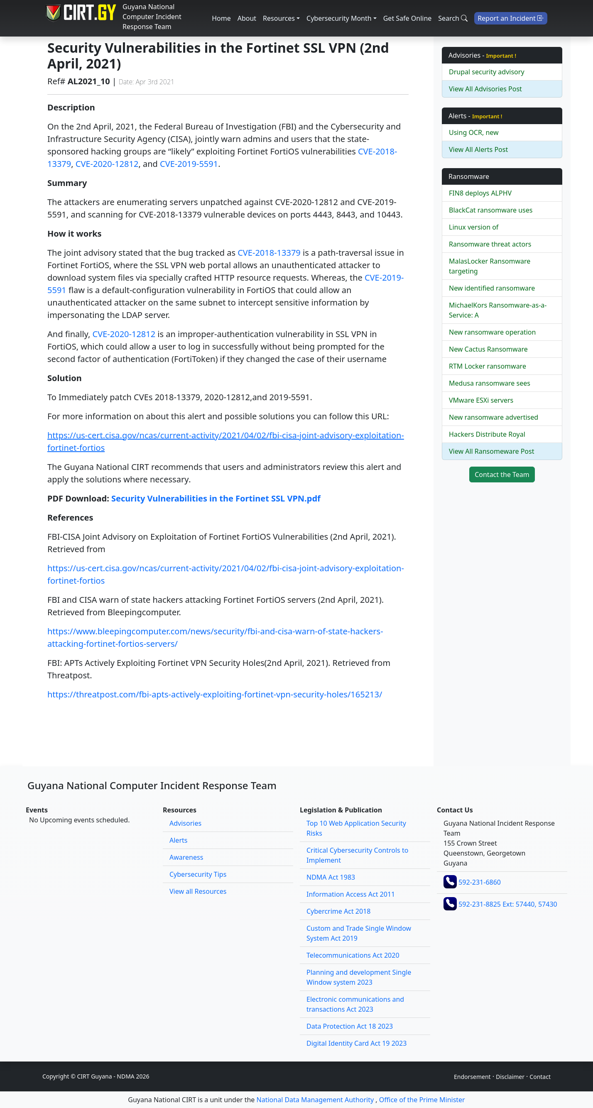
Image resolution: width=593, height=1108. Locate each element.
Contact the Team (502, 474)
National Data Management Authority (315, 1099)
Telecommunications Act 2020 (352, 955)
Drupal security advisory (486, 71)
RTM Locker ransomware (487, 366)
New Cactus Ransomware (488, 349)
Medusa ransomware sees (489, 383)
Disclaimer (510, 1077)
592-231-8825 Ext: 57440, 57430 (507, 904)
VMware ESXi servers (481, 400)
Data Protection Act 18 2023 (349, 1026)
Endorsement (472, 1077)
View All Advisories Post (485, 88)
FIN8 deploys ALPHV (480, 193)
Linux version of (473, 227)
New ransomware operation (492, 332)
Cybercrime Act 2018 (338, 911)
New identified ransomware (492, 288)
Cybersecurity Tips (197, 874)
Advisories (185, 823)
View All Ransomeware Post (491, 451)
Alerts (178, 840)
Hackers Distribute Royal (487, 434)
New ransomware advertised (493, 417)
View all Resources (197, 891)
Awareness (186, 857)
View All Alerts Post (478, 149)
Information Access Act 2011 (350, 894)
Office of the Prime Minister (422, 1099)
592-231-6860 (479, 882)
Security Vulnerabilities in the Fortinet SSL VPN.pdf (216, 498)
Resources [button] (279, 18)
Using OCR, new (474, 132)
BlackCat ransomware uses (490, 210)
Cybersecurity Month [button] (339, 18)
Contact (540, 1077)
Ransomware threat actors (490, 244)
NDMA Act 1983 (330, 877)
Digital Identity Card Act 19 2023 (356, 1043)
